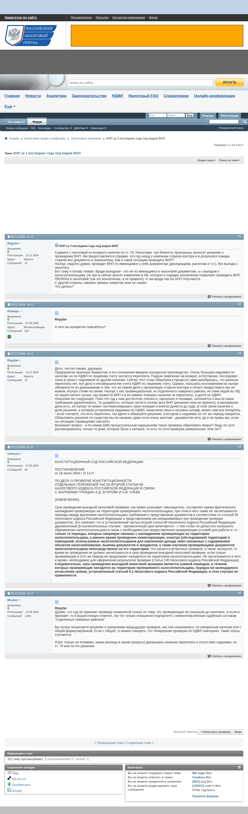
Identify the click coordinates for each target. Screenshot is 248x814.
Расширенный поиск (231, 127)
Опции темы (205, 160)
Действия (80, 128)
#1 (239, 236)
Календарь (44, 128)
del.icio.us (19, 779)
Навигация (97, 128)
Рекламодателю (81, 17)
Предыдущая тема (110, 743)
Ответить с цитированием (224, 296)
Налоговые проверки (86, 138)
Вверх (238, 731)
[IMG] (196, 781)
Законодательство (89, 96)
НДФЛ (117, 96)
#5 (239, 593)
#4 (239, 446)
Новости (33, 96)
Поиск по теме (228, 160)
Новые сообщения (17, 128)
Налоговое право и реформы (45, 138)
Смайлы (198, 777)
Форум (153, 17)
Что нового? (16, 122)
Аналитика (56, 96)
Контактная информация (128, 17)
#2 (239, 304)
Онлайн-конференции (214, 96)
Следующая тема (138, 743)
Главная (12, 96)
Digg (15, 773)
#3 (239, 353)
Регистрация (230, 115)
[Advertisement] (93, 198)
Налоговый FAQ (143, 96)
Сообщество (61, 128)
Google (17, 790)
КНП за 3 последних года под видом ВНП (47, 153)
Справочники (176, 96)
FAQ (33, 128)
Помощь (208, 115)
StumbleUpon (21, 785)
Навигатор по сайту (21, 17)
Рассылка (102, 17)
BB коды (198, 773)
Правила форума (205, 796)
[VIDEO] (198, 786)
